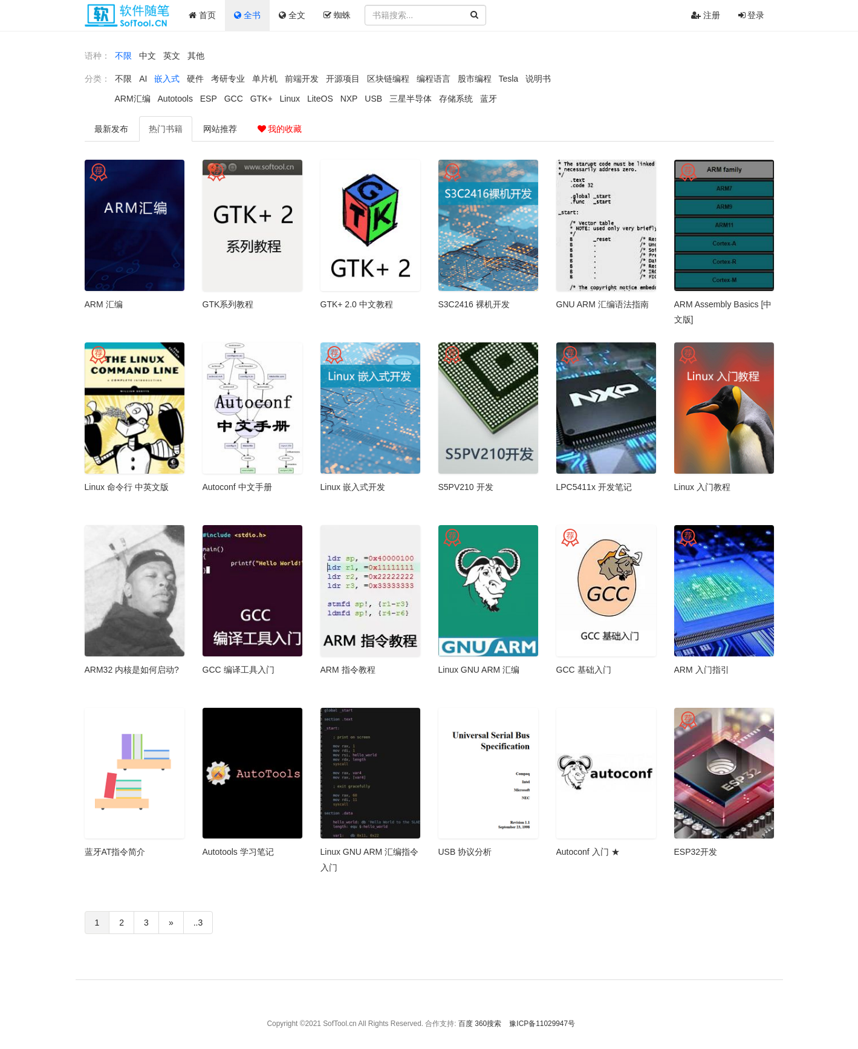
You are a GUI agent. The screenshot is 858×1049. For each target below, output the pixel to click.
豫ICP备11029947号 (542, 1023)
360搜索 (488, 1023)
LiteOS (320, 98)
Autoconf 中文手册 (237, 487)
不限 (123, 55)
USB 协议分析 (465, 852)
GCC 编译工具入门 (239, 670)
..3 (198, 922)
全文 (292, 15)
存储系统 (456, 98)
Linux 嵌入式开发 (352, 487)
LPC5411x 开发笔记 (594, 487)
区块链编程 (388, 78)
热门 (166, 129)
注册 (705, 15)
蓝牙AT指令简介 (115, 852)
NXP (349, 98)
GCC (233, 98)
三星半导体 (410, 98)
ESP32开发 (696, 852)
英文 (171, 55)
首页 (202, 15)
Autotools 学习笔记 (238, 852)
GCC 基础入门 (583, 670)
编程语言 (433, 78)
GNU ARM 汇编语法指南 (602, 304)
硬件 (195, 78)
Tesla (508, 78)
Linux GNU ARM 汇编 (479, 670)
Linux (290, 98)
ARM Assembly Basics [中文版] (723, 311)
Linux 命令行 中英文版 (127, 487)
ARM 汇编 (104, 304)
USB (373, 98)
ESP (208, 98)
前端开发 (302, 78)
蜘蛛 (337, 15)
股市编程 (475, 78)
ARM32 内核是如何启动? (132, 670)
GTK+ (261, 98)
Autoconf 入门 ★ (588, 852)
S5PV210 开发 (465, 487)
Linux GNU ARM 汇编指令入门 (369, 859)
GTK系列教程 (228, 304)
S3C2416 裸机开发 (474, 304)
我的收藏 (280, 129)
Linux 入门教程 (702, 487)
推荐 (220, 129)
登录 (751, 15)
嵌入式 (167, 78)
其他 (195, 55)
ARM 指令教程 (347, 670)
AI (143, 78)
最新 (111, 129)
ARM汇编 (133, 98)
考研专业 (228, 78)
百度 (465, 1023)
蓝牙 (488, 98)
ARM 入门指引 (701, 670)
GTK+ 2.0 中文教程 (356, 304)
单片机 (265, 78)
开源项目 (343, 78)
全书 (247, 15)
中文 (147, 55)
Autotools (175, 98)
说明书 (538, 78)
